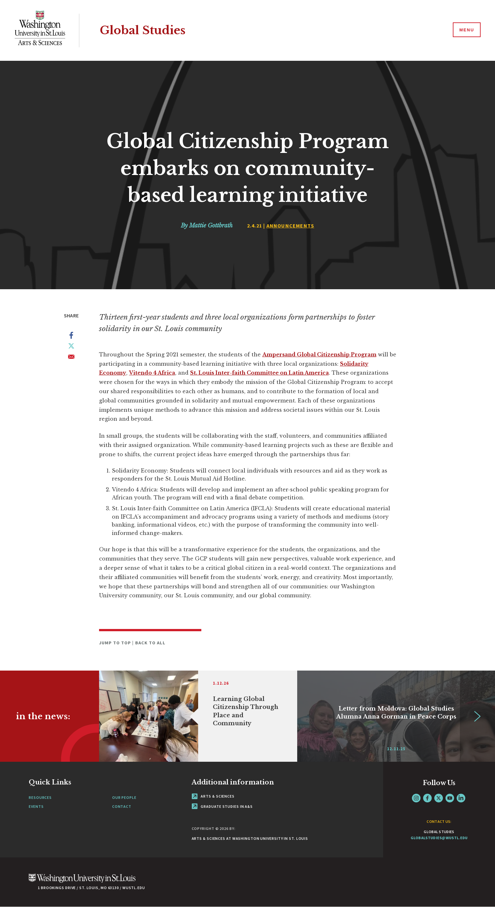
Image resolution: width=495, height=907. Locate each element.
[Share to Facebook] (71, 336)
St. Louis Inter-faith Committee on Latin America (259, 373)
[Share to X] (71, 347)
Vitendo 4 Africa (152, 373)
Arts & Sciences (213, 796)
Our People (124, 797)
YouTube (449, 798)
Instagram (416, 798)
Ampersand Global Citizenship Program (319, 354)
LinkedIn (461, 798)
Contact (121, 806)
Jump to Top (116, 643)
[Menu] (466, 30)
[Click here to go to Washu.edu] (82, 881)
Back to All (150, 643)
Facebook (427, 798)
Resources (40, 797)
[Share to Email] (71, 358)
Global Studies (142, 30)
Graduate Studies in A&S (222, 806)
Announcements (290, 225)
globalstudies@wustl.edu (439, 837)
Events (36, 806)
